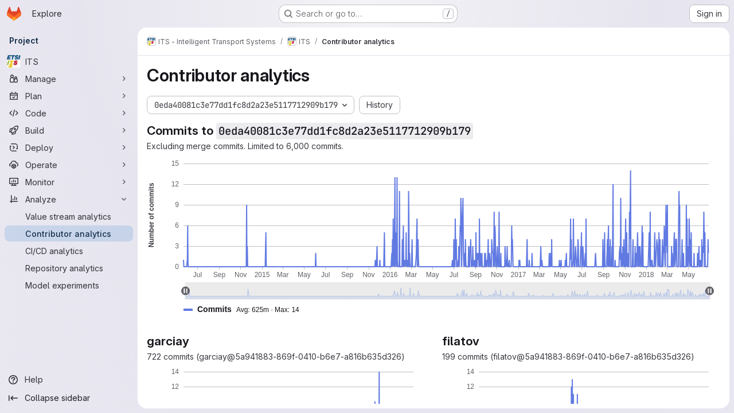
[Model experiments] (69, 285)
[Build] (69, 130)
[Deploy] (69, 147)
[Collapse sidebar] (69, 398)
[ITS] (69, 61)
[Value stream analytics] (69, 216)
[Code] (69, 113)
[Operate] (69, 165)
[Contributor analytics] (69, 233)
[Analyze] (69, 199)
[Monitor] (69, 182)
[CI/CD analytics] (69, 251)
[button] (246, 309)
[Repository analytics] (69, 268)
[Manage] (69, 79)
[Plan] (69, 96)
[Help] (69, 380)
